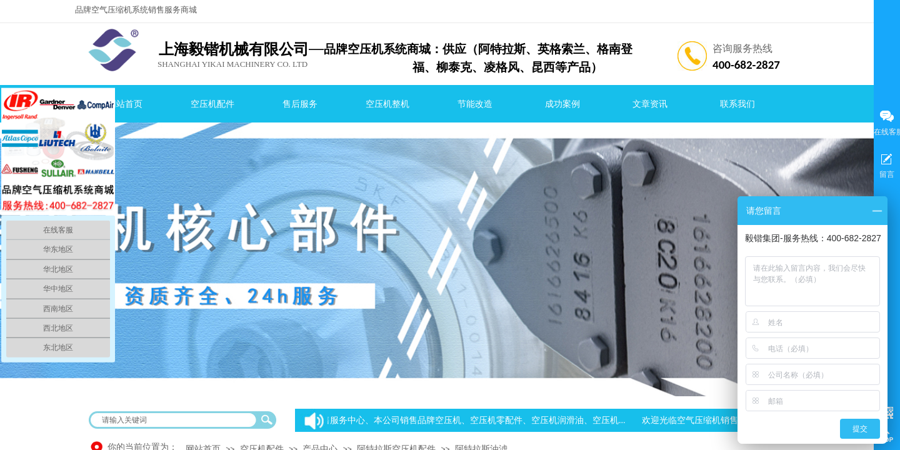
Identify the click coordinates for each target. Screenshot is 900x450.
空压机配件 (212, 104)
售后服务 (300, 104)
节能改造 (475, 104)
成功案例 (562, 104)
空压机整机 (387, 104)
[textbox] (174, 420)
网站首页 (125, 104)
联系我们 (737, 104)
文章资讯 (650, 104)
